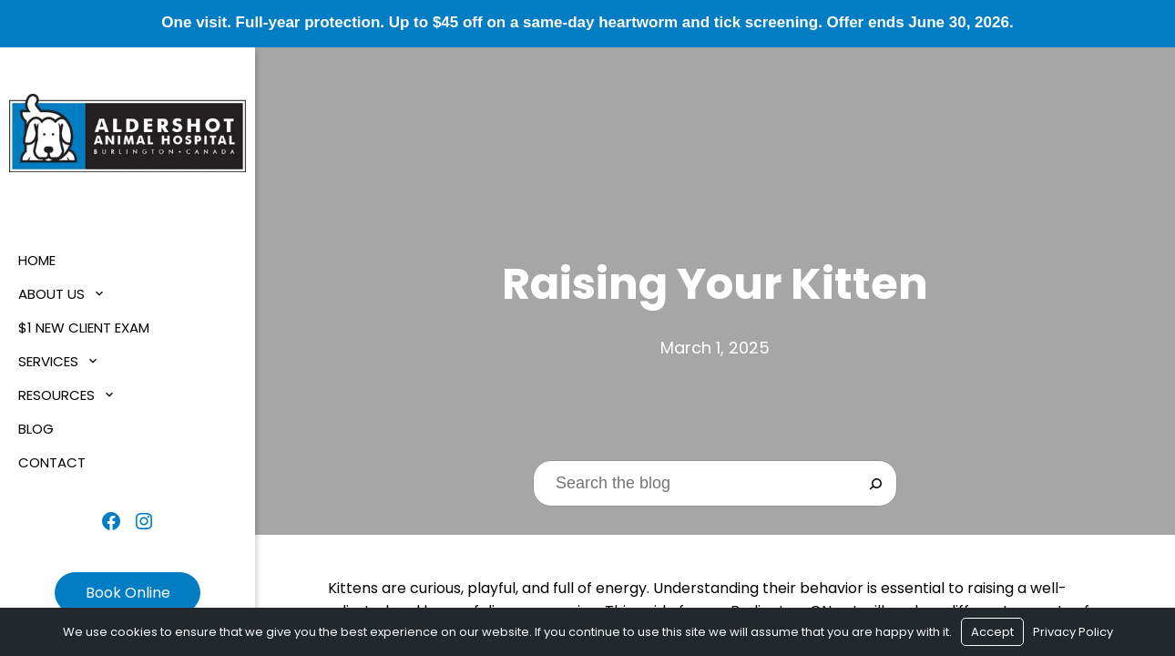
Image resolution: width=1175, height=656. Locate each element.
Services (48, 361)
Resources (56, 395)
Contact (52, 462)
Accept (992, 632)
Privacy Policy (1073, 632)
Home (37, 260)
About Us (51, 293)
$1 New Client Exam (83, 327)
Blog (36, 428)
